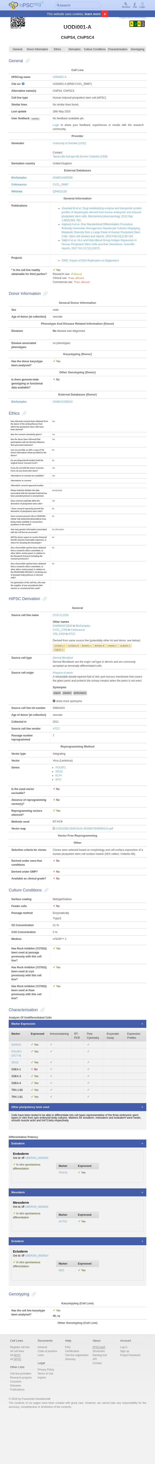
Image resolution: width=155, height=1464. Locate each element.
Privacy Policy (48, 1419)
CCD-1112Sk (62, 634)
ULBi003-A (127, 669)
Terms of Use (48, 1423)
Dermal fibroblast (64, 680)
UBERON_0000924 (40, 1302)
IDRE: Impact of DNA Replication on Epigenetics (92, 264)
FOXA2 (64, 1219)
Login (138, 5)
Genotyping (134, 49)
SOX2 (60, 806)
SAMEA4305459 (64, 177)
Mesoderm (22, 1239)
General (21, 49)
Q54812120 (61, 191)
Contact (96, 1412)
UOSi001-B (75, 669)
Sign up (122, 1400)
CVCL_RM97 (62, 184)
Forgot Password (128, 1404)
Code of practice (49, 1400)
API (94, 1408)
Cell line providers (24, 1423)
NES (63, 1317)
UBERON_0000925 (40, 1205)
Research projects (25, 1427)
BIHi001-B (101, 669)
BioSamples (23, 177)
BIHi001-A (88, 669)
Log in (121, 1396)
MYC (60, 814)
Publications (21, 1439)
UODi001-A (61, 77)
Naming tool (99, 1404)
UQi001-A (60, 673)
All (19, 1405)
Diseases (19, 1435)
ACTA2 (64, 1268)
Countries (20, 1431)
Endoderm (22, 1190)
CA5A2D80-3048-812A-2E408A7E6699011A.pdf (86, 867)
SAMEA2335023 (64, 409)
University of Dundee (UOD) (71, 143)
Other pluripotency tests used (34, 1154)
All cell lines (21, 1400)
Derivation (75, 49)
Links (43, 1404)
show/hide (39, 118)
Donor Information (39, 49)
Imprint (44, 1427)
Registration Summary (128, 17)
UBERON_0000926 (40, 1253)
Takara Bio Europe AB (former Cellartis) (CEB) (81, 156)
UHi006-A (114, 669)
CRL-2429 (60, 653)
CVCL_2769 (61, 649)
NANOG (20, 1092)
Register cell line (24, 1396)
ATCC (73, 653)
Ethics (58, 49)
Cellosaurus (23, 184)
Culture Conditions (93, 49)
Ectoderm (22, 1288)
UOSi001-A (61, 669)
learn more (93, 14)
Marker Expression (27, 1071)
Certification (73, 1400)
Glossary (71, 1412)
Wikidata (21, 191)
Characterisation (115, 49)
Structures (98, 1400)
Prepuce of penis (64, 695)
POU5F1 (62, 802)
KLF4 (60, 810)
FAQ (68, 1396)
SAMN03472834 (64, 645)
